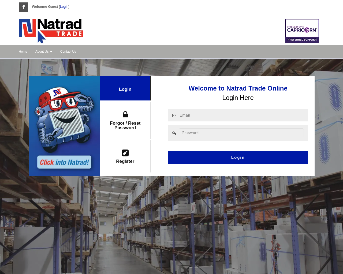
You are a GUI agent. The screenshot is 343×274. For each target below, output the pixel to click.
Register (125, 156)
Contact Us (68, 51)
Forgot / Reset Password (125, 120)
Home (23, 51)
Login (64, 7)
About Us (43, 51)
